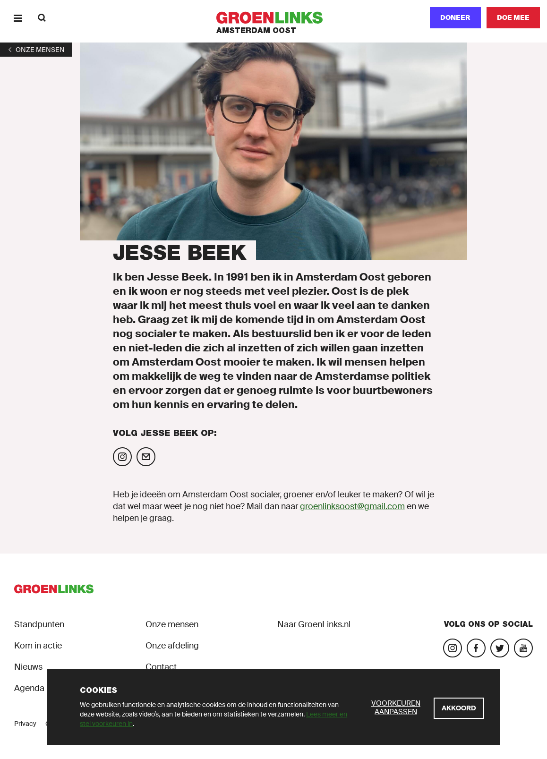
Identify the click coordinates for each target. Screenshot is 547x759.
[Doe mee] (513, 17)
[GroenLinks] (273, 17)
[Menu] (17, 17)
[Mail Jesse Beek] (146, 456)
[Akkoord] (459, 708)
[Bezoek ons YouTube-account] (523, 648)
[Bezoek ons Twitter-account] (499, 648)
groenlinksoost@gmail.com (352, 506)
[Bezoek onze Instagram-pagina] (452, 648)
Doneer (455, 17)
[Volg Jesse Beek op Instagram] (122, 456)
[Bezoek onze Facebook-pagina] (476, 648)
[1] (36, 50)
